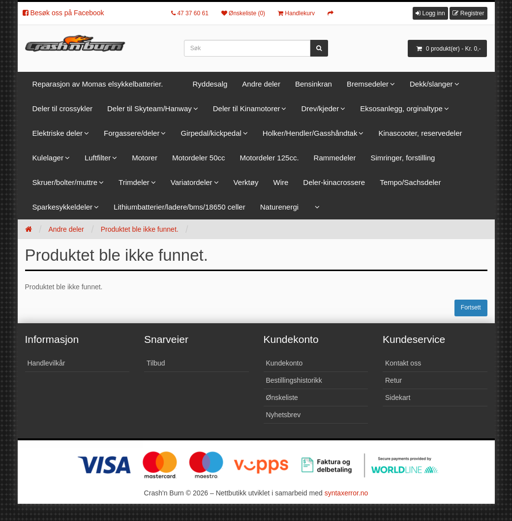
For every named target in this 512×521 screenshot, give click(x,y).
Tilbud (156, 363)
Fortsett (471, 307)
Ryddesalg (209, 84)
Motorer (144, 157)
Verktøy (246, 182)
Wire (280, 182)
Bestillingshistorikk (294, 380)
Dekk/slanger (431, 84)
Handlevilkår (46, 363)
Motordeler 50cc (198, 157)
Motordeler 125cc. (269, 157)
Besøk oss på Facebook (63, 13)
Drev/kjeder (320, 108)
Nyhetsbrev (283, 415)
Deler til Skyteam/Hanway (149, 108)
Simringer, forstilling (402, 157)
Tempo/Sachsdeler (410, 182)
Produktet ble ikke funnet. (140, 229)
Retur (393, 380)
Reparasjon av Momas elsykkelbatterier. (97, 84)
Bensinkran (313, 84)
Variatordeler (191, 182)
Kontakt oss (403, 363)
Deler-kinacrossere (334, 182)
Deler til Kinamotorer (246, 108)
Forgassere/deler (131, 133)
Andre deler (261, 84)
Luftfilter (98, 157)
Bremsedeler (368, 84)
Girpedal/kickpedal (211, 133)
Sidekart (397, 397)
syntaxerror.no (346, 493)
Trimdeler (134, 182)
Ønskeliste (282, 397)
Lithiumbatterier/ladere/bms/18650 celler (179, 207)
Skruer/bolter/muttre (65, 182)
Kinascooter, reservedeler (420, 133)
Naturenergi (279, 207)
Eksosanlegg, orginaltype (401, 108)
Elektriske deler (57, 133)
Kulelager (47, 157)
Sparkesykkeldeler (62, 207)
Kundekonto (284, 363)
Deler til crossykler (62, 108)
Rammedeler (335, 157)
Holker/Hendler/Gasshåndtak (310, 133)
